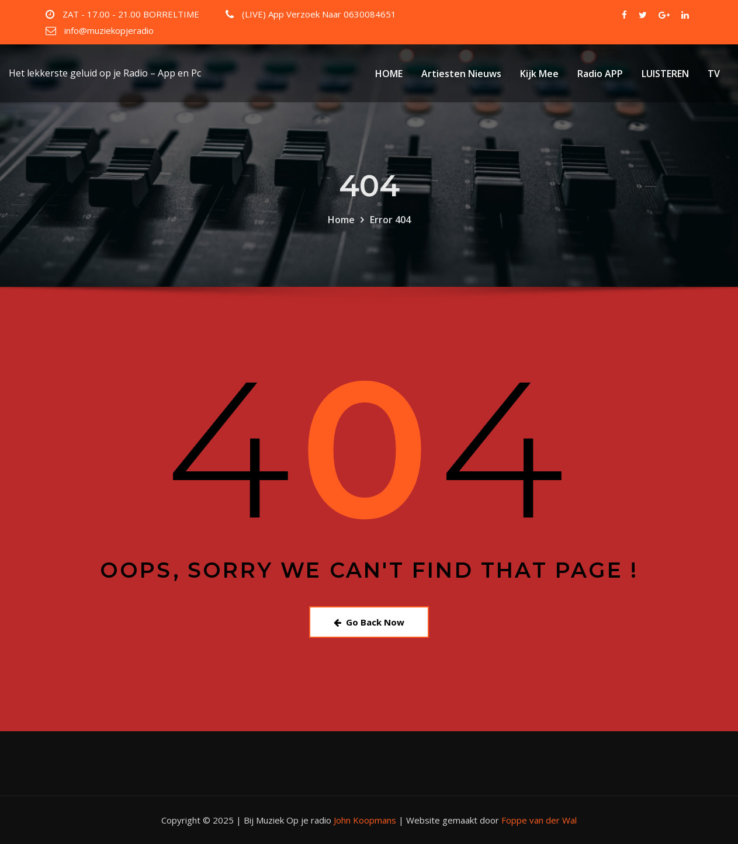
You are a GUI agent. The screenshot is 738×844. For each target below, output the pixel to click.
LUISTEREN (665, 73)
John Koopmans (365, 820)
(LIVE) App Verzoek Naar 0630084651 (319, 14)
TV (714, 73)
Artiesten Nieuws (461, 73)
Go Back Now (369, 622)
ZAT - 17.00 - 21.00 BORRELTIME (131, 14)
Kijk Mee (539, 73)
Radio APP (600, 73)
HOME (389, 73)
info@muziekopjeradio (109, 30)
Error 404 (390, 236)
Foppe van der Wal (539, 820)
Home (341, 236)
